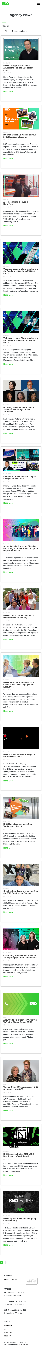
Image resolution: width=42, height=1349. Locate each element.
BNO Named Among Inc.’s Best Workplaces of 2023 (17, 825)
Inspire (6, 266)
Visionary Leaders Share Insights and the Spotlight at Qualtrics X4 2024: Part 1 (20, 340)
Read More (8, 92)
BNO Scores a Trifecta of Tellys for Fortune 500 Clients (19, 755)
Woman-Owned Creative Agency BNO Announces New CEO (20, 1088)
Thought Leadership (19, 31)
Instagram (8, 1333)
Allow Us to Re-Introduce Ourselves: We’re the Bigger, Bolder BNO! (20, 1021)
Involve (6, 63)
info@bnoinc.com (11, 1279)
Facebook (8, 1326)
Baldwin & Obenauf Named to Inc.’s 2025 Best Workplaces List (19, 136)
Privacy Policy (23, 1344)
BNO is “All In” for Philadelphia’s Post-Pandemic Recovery (18, 616)
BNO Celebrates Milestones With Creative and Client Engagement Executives (18, 684)
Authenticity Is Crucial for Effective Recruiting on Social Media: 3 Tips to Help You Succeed (20, 548)
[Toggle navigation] (38, 4)
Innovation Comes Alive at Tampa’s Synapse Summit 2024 (19, 477)
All (6, 31)
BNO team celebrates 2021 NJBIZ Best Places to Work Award (18, 1155)
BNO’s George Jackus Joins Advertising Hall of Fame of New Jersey (18, 68)
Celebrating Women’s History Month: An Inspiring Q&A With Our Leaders (20, 956)
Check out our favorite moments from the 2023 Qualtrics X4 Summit (20, 892)
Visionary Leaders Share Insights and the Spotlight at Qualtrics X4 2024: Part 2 (20, 271)
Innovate (7, 199)
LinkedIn (7, 1336)
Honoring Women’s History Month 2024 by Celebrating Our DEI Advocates (19, 409)
